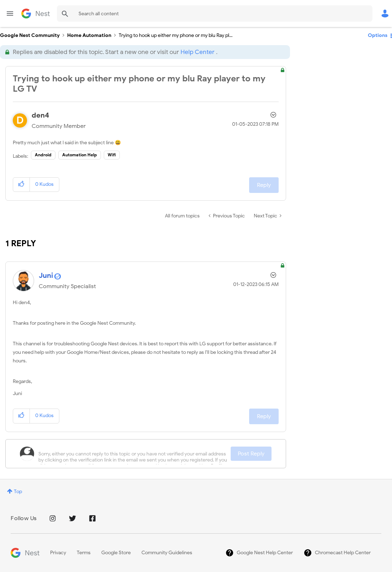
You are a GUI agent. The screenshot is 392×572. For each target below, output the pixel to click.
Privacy (58, 553)
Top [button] (18, 492)
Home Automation (89, 35)
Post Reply (251, 453)
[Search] (214, 13)
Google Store (116, 553)
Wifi (112, 154)
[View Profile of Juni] (46, 275)
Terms (84, 553)
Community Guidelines (166, 553)
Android (43, 154)
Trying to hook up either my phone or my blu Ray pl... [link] (175, 35)
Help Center (197, 52)
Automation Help (79, 154)
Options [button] (377, 35)
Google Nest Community (35, 13)
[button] (21, 184)
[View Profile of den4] (40, 115)
